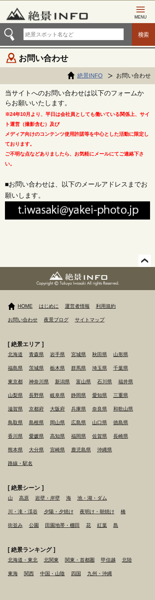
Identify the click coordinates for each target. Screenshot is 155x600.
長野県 (36, 395)
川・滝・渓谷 (23, 512)
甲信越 (108, 560)
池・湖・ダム (92, 498)
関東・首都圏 (80, 560)
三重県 (120, 395)
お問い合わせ (23, 320)
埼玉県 (99, 368)
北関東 (51, 560)
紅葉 (102, 525)
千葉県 (120, 368)
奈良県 (99, 409)
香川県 (15, 436)
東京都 (15, 382)
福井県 (125, 382)
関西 (29, 573)
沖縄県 (104, 450)
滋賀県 (15, 409)
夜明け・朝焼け (97, 512)
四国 (76, 573)
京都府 (36, 409)
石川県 (104, 382)
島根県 (36, 422)
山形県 (120, 354)
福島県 (15, 368)
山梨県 (15, 395)
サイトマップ (90, 320)
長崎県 (120, 436)
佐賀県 (99, 436)
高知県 (57, 436)
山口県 (99, 422)
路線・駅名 (20, 463)
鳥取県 (15, 422)
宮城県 (78, 354)
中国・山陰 (52, 573)
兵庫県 (78, 409)
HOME (25, 306)
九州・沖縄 (99, 573)
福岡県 (78, 436)
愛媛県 (36, 436)
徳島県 (120, 422)
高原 (24, 498)
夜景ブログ (56, 320)
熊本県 (15, 450)
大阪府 (57, 409)
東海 (13, 573)
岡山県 (57, 422)
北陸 (127, 560)
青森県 (36, 354)
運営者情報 (77, 306)
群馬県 (78, 368)
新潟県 (62, 382)
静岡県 (78, 395)
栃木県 (57, 368)
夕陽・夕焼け (59, 512)
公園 (34, 525)
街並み (15, 525)
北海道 (15, 354)
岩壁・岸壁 (47, 498)
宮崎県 (57, 450)
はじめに (49, 306)
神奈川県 (39, 382)
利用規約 (106, 306)
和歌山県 (123, 409)
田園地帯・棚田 (62, 525)
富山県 (83, 382)
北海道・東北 (23, 560)
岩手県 (57, 354)
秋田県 (99, 354)
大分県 (36, 450)
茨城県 (36, 368)
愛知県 (99, 395)
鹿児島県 (81, 450)
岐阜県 (57, 395)
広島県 (78, 422)
